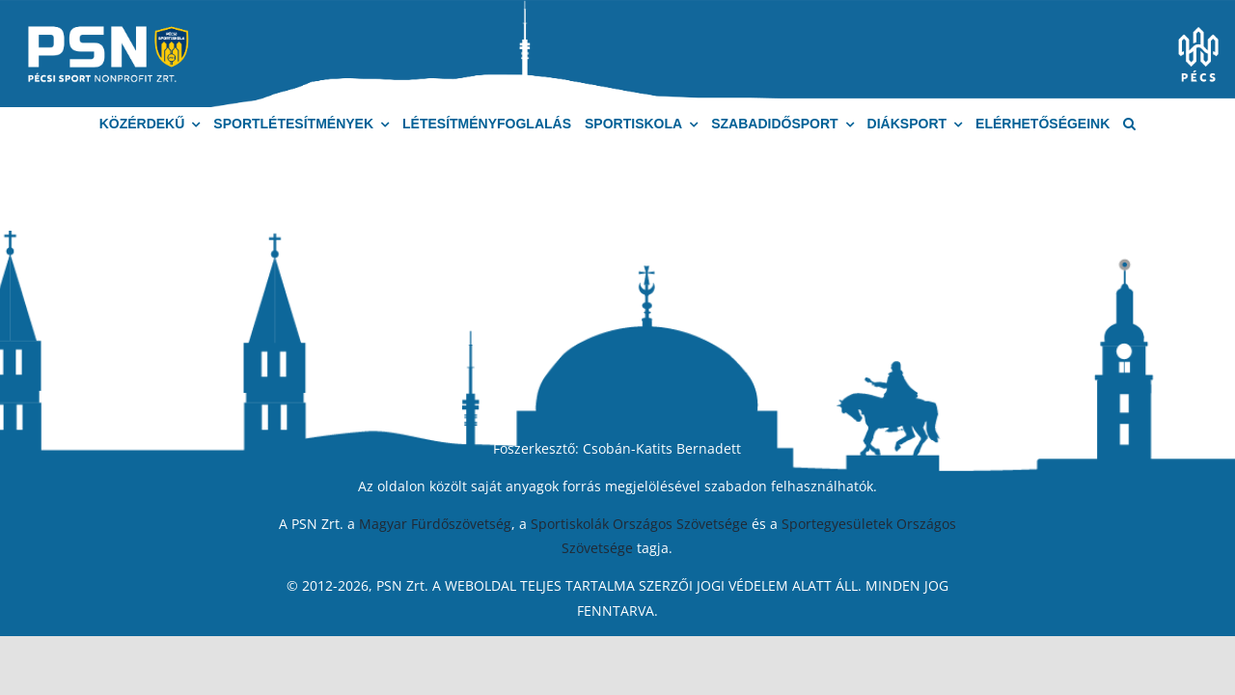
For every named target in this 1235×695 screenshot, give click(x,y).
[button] (1129, 124)
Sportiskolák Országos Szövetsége (639, 523)
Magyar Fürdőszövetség (435, 523)
